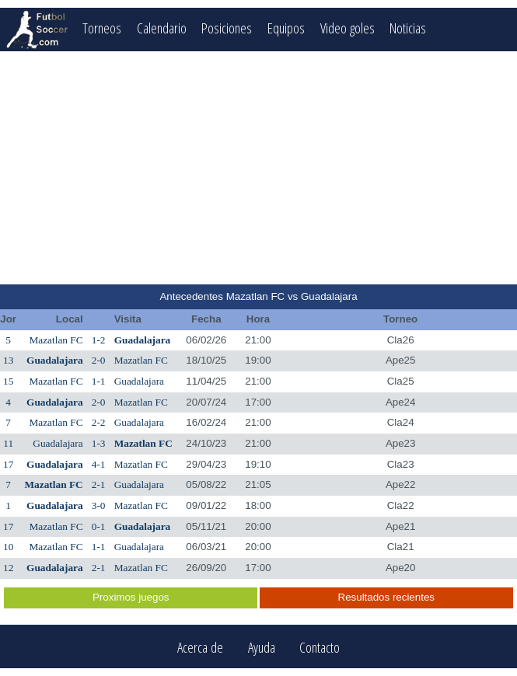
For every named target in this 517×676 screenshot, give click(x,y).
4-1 (99, 464)
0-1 (99, 526)
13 (8, 360)
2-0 (99, 360)
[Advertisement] (258, 168)
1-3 (99, 443)
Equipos (286, 27)
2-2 (99, 422)
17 (8, 464)
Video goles (347, 27)
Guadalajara (142, 340)
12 (8, 567)
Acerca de (200, 647)
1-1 (99, 381)
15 (8, 381)
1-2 (99, 340)
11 (8, 443)
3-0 (99, 505)
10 (8, 546)
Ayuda (261, 647)
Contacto (319, 647)
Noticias (408, 27)
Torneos (101, 27)
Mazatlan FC (55, 340)
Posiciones (226, 27)
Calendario (162, 27)
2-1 (99, 484)
